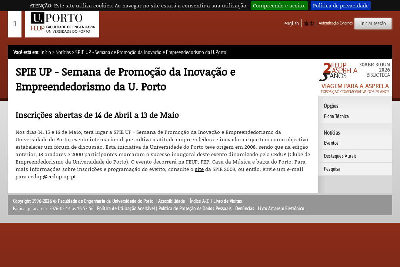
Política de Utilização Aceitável (126, 208)
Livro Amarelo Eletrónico (281, 208)
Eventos (331, 143)
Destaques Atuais (340, 156)
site (199, 168)
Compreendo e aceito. (279, 5)
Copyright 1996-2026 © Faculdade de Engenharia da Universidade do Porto (83, 201)
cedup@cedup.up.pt (52, 176)
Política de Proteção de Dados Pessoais (195, 208)
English (291, 23)
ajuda (309, 23)
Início (45, 52)
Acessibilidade (171, 201)
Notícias (63, 52)
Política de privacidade (341, 5)
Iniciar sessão (373, 23)
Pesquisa (332, 169)
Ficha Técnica (336, 116)
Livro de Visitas (227, 201)
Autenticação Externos (336, 23)
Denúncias (244, 208)
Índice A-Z (199, 201)
